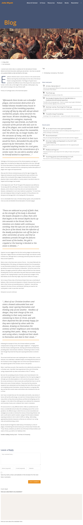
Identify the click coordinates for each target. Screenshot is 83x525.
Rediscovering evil (52, 150)
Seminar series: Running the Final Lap (59, 107)
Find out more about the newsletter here (11, 521)
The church (60, 73)
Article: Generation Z (53, 86)
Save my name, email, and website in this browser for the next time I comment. (19, 476)
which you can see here (23, 71)
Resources (5, 36)
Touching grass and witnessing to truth (59, 157)
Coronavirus (53, 73)
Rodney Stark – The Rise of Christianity (20, 434)
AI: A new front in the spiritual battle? (59, 129)
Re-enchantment (51, 136)
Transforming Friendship (54, 114)
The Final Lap (50, 93)
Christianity (47, 73)
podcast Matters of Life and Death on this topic (15, 73)
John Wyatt (7, 3)
